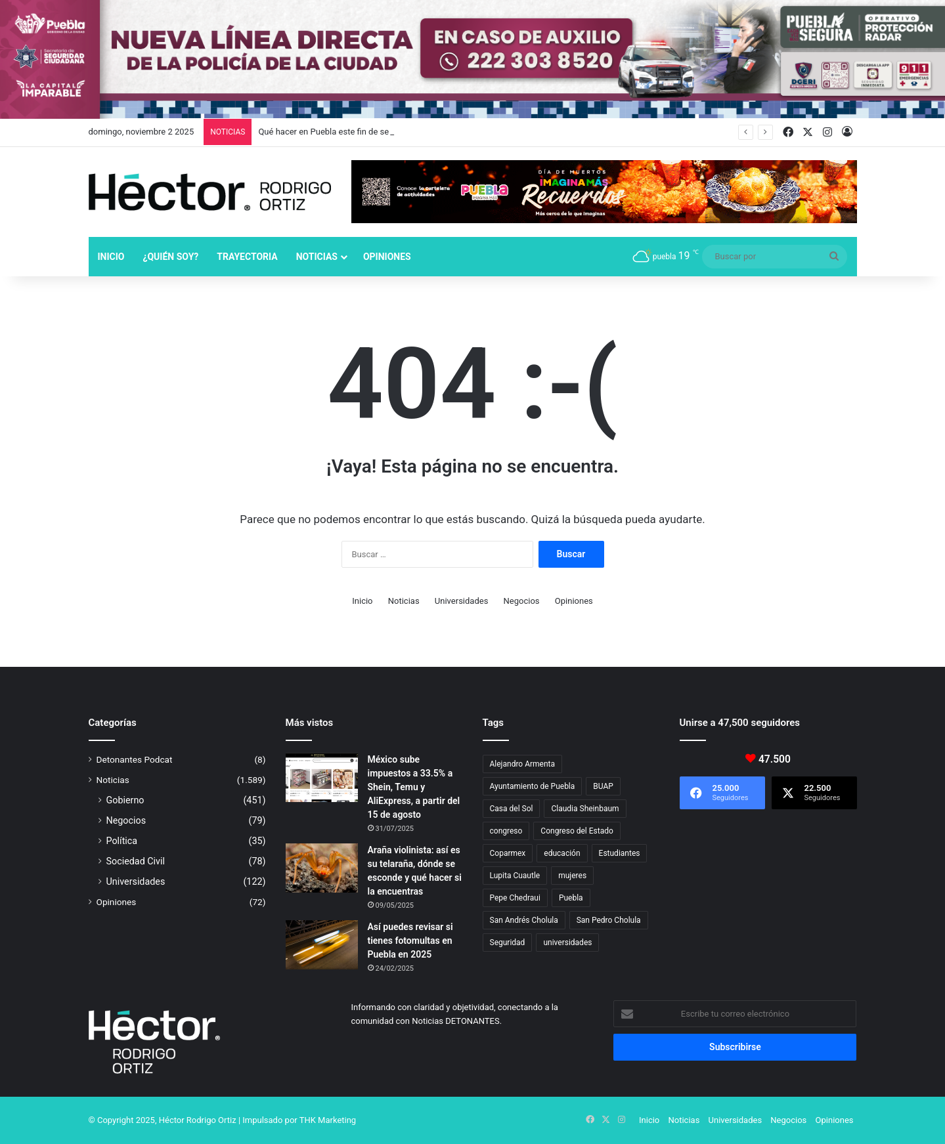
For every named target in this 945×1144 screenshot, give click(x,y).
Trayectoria (247, 256)
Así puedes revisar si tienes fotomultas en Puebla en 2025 (410, 941)
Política (122, 841)
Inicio (111, 256)
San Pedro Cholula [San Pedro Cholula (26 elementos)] (609, 920)
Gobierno (125, 800)
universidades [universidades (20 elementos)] (567, 942)
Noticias (317, 256)
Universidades (462, 601)
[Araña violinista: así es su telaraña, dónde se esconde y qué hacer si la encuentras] (322, 868)
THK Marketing (328, 1120)
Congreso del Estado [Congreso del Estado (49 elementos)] (576, 831)
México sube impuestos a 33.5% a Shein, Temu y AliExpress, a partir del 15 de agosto (414, 787)
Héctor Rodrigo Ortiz (197, 1120)
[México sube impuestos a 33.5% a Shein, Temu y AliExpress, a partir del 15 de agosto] (322, 777)
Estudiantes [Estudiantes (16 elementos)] (619, 853)
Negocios (522, 601)
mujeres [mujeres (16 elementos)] (572, 875)
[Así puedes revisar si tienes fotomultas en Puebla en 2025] (322, 944)
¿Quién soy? (170, 256)
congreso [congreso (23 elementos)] (506, 831)
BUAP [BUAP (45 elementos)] (603, 786)
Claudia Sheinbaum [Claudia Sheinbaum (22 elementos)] (585, 808)
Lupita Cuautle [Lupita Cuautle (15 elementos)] (515, 875)
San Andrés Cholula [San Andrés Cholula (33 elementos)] (524, 920)
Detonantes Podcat (135, 759)
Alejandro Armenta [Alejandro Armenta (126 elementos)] (523, 764)
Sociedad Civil (135, 861)
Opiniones (387, 256)
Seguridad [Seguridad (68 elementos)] (507, 942)
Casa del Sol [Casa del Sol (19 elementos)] (511, 808)
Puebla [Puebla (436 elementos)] (571, 897)
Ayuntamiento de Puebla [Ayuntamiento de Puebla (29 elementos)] (532, 786)
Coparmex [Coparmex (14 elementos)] (508, 853)
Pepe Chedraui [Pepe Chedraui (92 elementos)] (515, 897)
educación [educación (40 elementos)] (562, 853)
